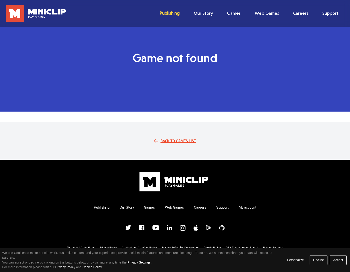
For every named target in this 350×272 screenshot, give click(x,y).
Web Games (267, 13)
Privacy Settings (273, 247)
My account (247, 207)
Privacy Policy (108, 247)
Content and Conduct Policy (139, 247)
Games (234, 13)
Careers (300, 13)
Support (330, 13)
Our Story (203, 13)
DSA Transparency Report (242, 247)
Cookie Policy (212, 247)
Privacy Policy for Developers (180, 247)
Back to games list (178, 141)
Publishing (169, 13)
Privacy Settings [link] (138, 262)
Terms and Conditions (81, 247)
